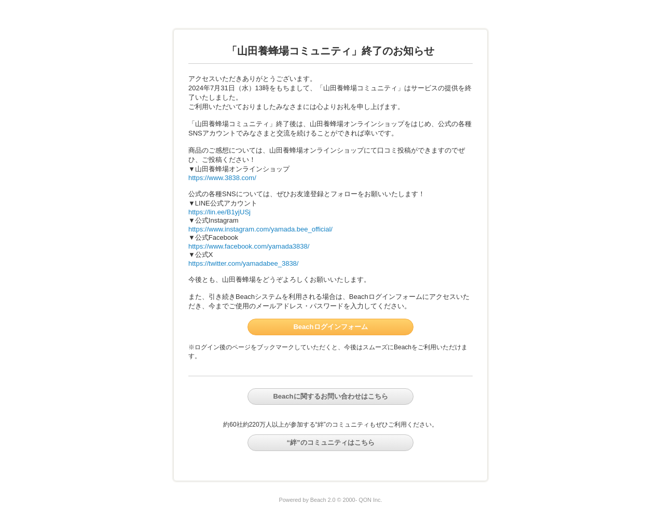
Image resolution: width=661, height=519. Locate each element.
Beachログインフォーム (330, 327)
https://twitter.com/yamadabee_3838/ (243, 263)
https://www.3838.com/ (222, 178)
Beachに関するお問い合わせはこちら (330, 396)
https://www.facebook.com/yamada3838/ (248, 246)
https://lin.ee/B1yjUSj (219, 212)
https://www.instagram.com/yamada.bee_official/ (260, 229)
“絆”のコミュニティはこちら (331, 442)
